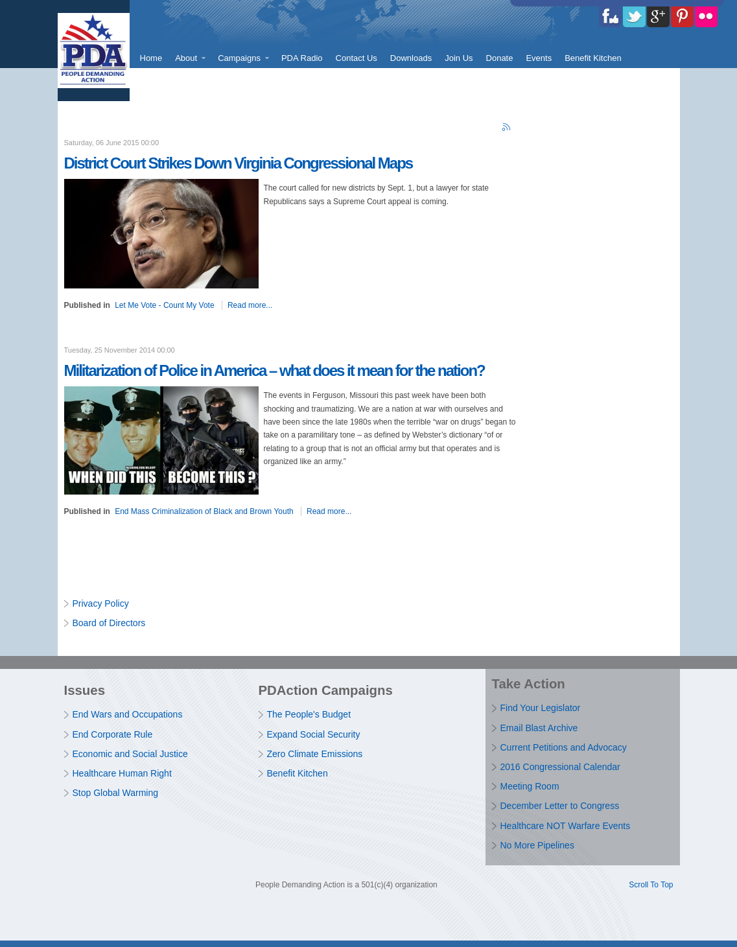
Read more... (250, 305)
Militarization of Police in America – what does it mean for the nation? (274, 370)
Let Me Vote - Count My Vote (164, 305)
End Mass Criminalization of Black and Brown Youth (204, 511)
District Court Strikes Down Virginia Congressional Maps (238, 163)
